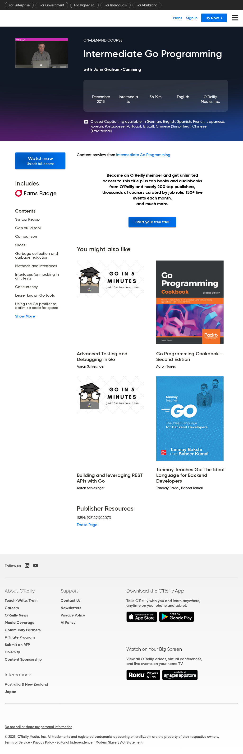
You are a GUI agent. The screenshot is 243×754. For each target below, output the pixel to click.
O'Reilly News (16, 615)
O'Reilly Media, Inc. (210, 99)
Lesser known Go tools (35, 295)
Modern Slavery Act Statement (119, 742)
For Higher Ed (84, 5)
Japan (10, 691)
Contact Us (70, 600)
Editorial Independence (74, 742)
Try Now (214, 17)
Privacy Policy (73, 615)
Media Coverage (19, 622)
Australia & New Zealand (26, 684)
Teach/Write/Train (21, 600)
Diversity (12, 652)
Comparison (26, 236)
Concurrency (26, 287)
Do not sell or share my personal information (38, 727)
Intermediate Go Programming (143, 154)
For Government (52, 5)
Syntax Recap (27, 219)
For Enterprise (19, 5)
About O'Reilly (20, 591)
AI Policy (68, 622)
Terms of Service (17, 742)
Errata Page (87, 524)
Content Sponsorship (23, 659)
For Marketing (147, 5)
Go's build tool (28, 228)
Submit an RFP (17, 644)
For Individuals (116, 5)
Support (69, 591)
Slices (20, 245)
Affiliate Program (20, 637)
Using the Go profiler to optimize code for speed (36, 306)
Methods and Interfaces (36, 266)
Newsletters (71, 607)
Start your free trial (152, 221)
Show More (25, 316)
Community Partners (23, 629)
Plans (177, 18)
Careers (12, 607)
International (18, 675)
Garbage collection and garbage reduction (36, 255)
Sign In (191, 18)
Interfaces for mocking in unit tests (37, 276)
